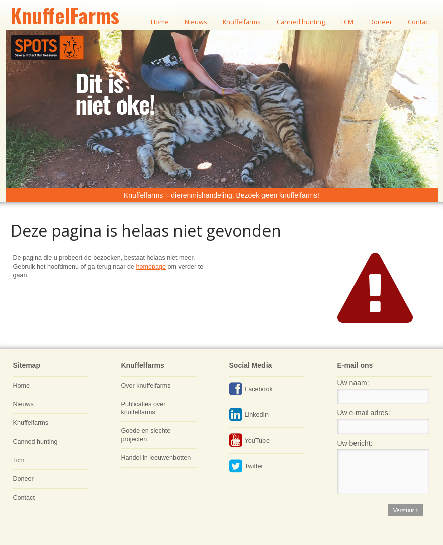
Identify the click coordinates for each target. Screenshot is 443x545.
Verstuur (405, 510)
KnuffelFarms (65, 15)
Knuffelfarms (30, 422)
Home (21, 385)
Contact (24, 497)
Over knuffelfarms (146, 385)
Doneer (23, 478)
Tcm (19, 460)
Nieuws (23, 404)
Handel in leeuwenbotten (156, 457)
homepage (151, 266)
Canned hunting (35, 441)
